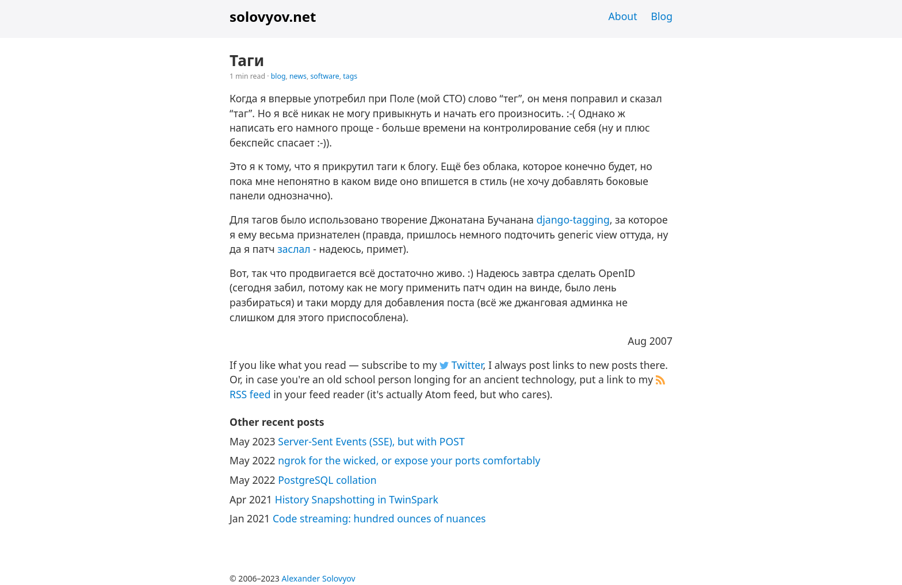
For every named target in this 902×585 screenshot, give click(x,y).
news (298, 76)
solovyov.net (273, 16)
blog (278, 76)
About (623, 16)
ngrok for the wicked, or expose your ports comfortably (409, 460)
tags (350, 76)
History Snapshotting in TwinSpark (356, 499)
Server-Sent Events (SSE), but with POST (371, 441)
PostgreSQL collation (327, 480)
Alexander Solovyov (319, 578)
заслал (293, 249)
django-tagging (572, 219)
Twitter (461, 365)
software (324, 76)
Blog (661, 16)
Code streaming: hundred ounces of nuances (379, 518)
